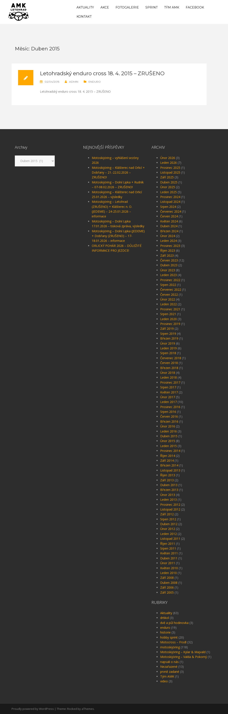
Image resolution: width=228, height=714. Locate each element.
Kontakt (84, 17)
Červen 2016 (169, 416)
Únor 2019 (167, 343)
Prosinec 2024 (170, 197)
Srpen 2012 (168, 519)
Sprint (151, 7)
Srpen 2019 (168, 333)
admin (73, 81)
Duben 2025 (168, 182)
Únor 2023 (167, 270)
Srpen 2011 (168, 548)
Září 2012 (167, 514)
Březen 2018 (169, 368)
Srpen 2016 (168, 412)
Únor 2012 (167, 529)
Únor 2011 (167, 563)
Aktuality (85, 7)
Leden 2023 (168, 275)
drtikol (164, 618)
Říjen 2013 (167, 475)
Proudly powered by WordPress (33, 709)
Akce (104, 7)
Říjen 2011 (167, 543)
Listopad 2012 (170, 509)
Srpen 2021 (168, 314)
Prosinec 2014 (170, 451)
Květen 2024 (169, 221)
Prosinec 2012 (170, 504)
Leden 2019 (168, 348)
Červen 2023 (169, 260)
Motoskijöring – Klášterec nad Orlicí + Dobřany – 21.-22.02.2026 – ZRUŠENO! (118, 172)
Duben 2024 (168, 226)
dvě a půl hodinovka (174, 623)
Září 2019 (167, 328)
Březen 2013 (169, 490)
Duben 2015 (168, 436)
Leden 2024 (168, 241)
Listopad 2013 (170, 470)
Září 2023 (167, 255)
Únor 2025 (167, 187)
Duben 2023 (168, 265)
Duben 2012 (168, 524)
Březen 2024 (169, 231)
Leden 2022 (168, 304)
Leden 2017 (168, 402)
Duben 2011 (168, 558)
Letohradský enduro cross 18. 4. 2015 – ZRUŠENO (102, 73)
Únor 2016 (167, 426)
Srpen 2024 (168, 207)
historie (165, 632)
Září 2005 (167, 592)
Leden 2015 (168, 446)
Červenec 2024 (170, 211)
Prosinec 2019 (170, 324)
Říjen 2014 (167, 456)
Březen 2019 (169, 338)
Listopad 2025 (170, 172)
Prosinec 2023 (170, 246)
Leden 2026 (168, 163)
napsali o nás (169, 662)
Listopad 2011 (170, 538)
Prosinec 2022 (170, 280)
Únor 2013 (167, 495)
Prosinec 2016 (170, 407)
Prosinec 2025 (170, 168)
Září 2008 (167, 578)
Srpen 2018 (168, 353)
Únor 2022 (167, 299)
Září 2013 (167, 480)
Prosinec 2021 (170, 309)
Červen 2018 (169, 363)
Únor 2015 (167, 441)
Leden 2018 (168, 377)
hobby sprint (169, 637)
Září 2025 (167, 177)
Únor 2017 (167, 397)
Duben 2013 (168, 485)
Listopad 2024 (170, 202)
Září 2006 (167, 587)
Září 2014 (167, 460)
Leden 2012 (168, 534)
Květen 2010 (169, 568)
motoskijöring (170, 647)
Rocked (72, 709)
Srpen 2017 (168, 387)
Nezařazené (168, 666)
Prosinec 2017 (170, 382)
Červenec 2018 (170, 358)
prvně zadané (169, 672)
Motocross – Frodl (173, 642)
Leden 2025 (168, 192)
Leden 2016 (168, 431)
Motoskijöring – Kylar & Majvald (183, 652)
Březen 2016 (169, 421)
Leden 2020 (168, 319)
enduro (94, 81)
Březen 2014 (169, 465)
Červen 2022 (169, 294)
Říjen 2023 (167, 250)
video (164, 681)
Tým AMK (171, 7)
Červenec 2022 (170, 289)
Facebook (195, 7)
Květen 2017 (169, 392)
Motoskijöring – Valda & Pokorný (183, 657)
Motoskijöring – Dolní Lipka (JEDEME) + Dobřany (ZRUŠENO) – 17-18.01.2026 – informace (118, 236)
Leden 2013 (168, 499)
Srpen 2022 (168, 285)
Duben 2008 (168, 583)
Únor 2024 (167, 236)
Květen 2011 (169, 553)
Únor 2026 (167, 158)
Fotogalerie (127, 7)
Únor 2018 (167, 373)
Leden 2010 (168, 573)
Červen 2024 (169, 216)
